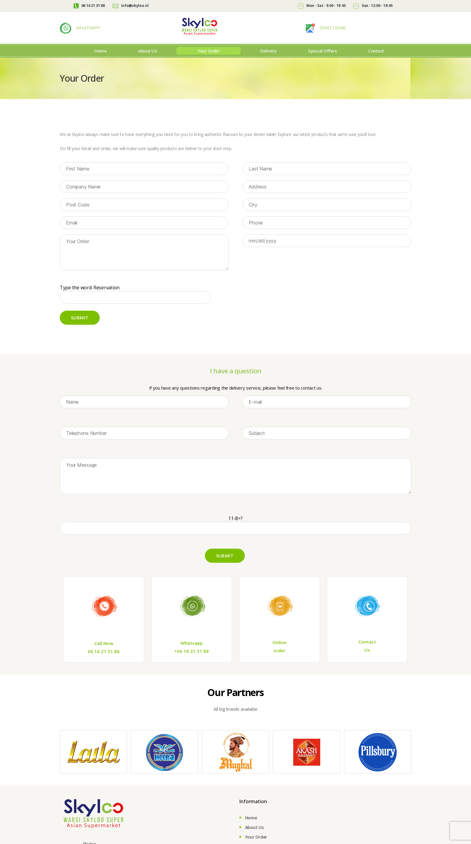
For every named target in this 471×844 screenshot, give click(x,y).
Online (279, 651)
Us (367, 659)
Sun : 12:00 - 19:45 (373, 5)
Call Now (103, 652)
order (279, 659)
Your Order (208, 60)
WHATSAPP (87, 32)
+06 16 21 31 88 (191, 660)
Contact (376, 59)
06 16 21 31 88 (89, 5)
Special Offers (322, 59)
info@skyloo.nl (130, 5)
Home (100, 59)
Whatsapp (192, 652)
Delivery (268, 59)
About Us (147, 59)
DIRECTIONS (332, 32)
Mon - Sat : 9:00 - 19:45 (321, 5)
